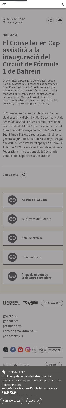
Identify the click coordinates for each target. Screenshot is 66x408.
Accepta (34, 401)
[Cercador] (62, 4)
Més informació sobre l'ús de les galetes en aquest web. (29, 390)
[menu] (4, 4)
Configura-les (11, 401)
